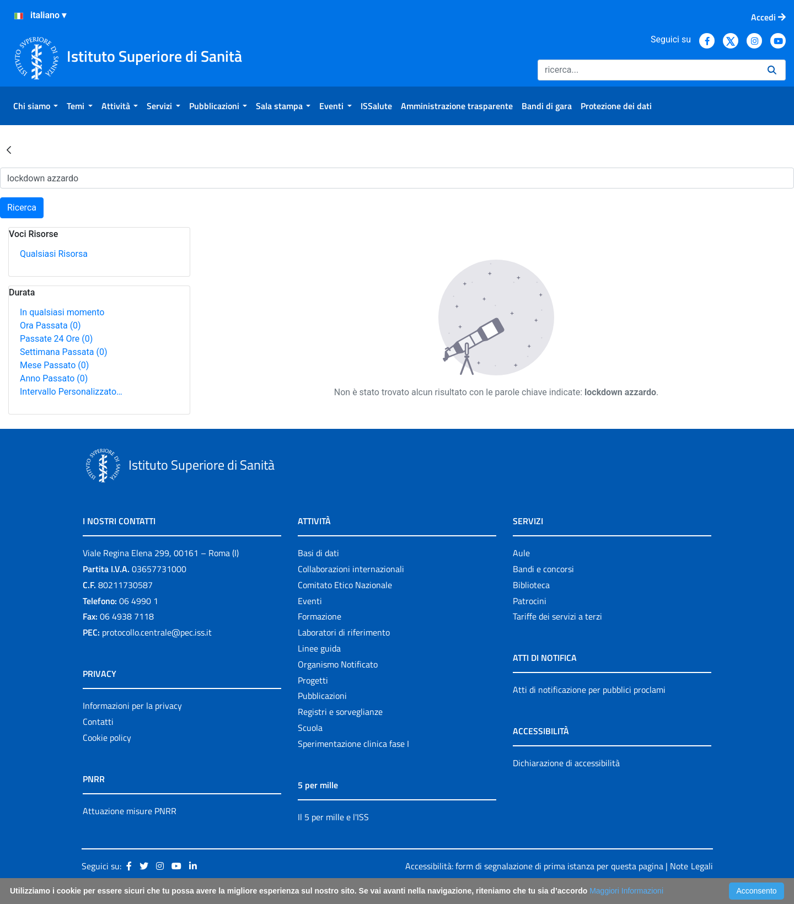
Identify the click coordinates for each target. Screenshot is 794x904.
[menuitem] (35, 106)
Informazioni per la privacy (132, 705)
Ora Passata (50, 325)
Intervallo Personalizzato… (71, 391)
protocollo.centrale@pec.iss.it (157, 632)
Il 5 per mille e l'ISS (333, 817)
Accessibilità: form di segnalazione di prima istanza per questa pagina (534, 866)
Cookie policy (107, 737)
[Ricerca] (648, 70)
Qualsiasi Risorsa (54, 254)
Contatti (98, 721)
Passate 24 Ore (56, 338)
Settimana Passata (63, 352)
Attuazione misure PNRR (129, 810)
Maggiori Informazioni (626, 890)
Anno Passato (54, 378)
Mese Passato (54, 365)
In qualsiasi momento (62, 312)
